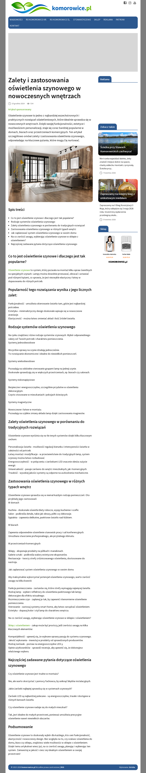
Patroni (120, 19)
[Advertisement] (73, 52)
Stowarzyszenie (82, 19)
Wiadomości (16, 19)
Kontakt (14, 25)
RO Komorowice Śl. (60, 19)
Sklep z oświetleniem (19, 625)
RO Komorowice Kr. (36, 19)
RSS (62, 767)
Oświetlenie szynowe (19, 270)
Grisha (132, 767)
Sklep (97, 19)
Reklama (108, 19)
